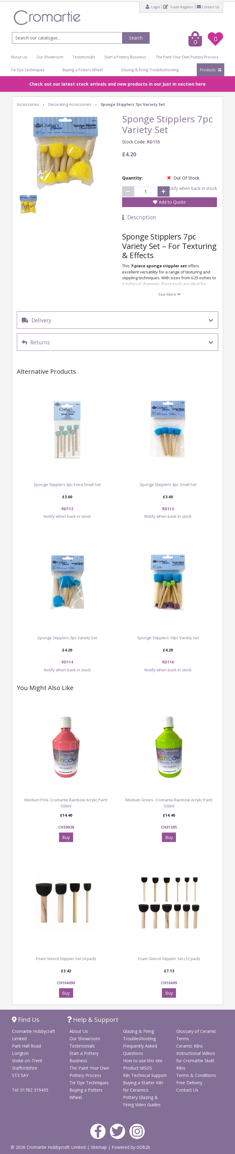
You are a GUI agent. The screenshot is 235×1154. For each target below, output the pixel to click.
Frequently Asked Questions (140, 1049)
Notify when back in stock (191, 188)
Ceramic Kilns (189, 1046)
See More (169, 294)
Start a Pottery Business (125, 56)
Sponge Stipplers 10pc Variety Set (168, 637)
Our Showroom (49, 56)
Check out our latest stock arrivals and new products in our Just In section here (117, 84)
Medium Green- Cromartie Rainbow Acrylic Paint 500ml (168, 803)
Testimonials (84, 56)
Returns (36, 342)
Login (153, 7)
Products (210, 69)
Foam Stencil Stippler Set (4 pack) (66, 958)
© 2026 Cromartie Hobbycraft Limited (49, 1147)
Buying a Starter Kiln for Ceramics (143, 1086)
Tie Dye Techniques (28, 69)
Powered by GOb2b (131, 1147)
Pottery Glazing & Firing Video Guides (142, 1101)
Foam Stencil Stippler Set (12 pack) (169, 958)
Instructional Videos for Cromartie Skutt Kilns (195, 1060)
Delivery (36, 320)
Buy (66, 837)
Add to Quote (172, 202)
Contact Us (208, 7)
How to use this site (142, 1060)
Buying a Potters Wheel (82, 69)
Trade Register (178, 7)
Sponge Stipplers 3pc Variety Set (67, 637)
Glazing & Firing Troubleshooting (150, 69)
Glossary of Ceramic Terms (196, 1034)
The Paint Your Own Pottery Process (187, 56)
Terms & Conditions (196, 1075)
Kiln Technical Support (145, 1075)
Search (136, 38)
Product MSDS (137, 1068)
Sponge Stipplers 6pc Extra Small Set (67, 484)
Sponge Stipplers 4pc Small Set (168, 484)
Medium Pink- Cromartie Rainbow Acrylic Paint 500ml (65, 803)
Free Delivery (189, 1082)
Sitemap (99, 1147)
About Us (19, 56)
